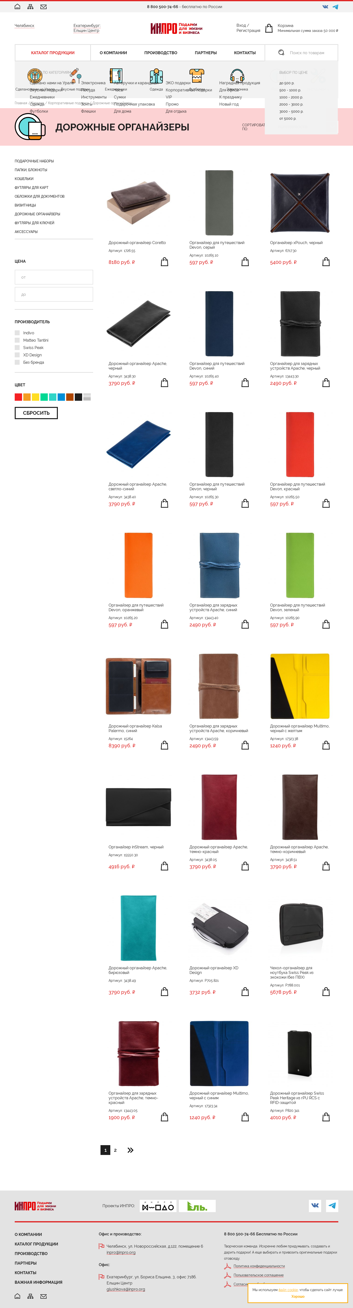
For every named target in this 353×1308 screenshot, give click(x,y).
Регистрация (248, 31)
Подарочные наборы (34, 161)
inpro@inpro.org (121, 1253)
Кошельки (24, 179)
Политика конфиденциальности (259, 1266)
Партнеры (26, 1263)
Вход (241, 26)
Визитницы (25, 205)
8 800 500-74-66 (162, 6)
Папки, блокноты (31, 170)
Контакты (25, 1272)
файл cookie (288, 1290)
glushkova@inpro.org (126, 1289)
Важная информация (39, 1282)
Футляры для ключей (34, 223)
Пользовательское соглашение (259, 1275)
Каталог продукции (36, 1244)
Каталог (37, 103)
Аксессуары (26, 232)
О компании (28, 1234)
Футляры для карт (32, 188)
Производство (31, 1253)
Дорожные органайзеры (37, 214)
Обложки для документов (39, 196)
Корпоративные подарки (68, 103)
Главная (21, 103)
